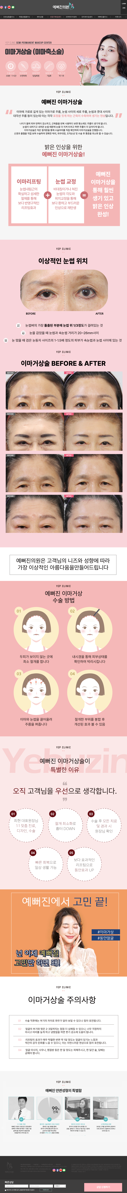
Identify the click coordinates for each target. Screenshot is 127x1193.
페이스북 (5, 7)
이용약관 (35, 1164)
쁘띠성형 (40, 17)
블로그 (12, 7)
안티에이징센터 (86, 17)
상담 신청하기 (103, 1187)
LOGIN (124, 3)
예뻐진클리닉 (102, 17)
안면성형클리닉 (8, 17)
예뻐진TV (9, 7)
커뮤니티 (118, 17)
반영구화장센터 (55, 17)
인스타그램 (1, 7)
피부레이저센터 (71, 17)
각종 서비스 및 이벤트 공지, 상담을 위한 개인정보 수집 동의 (20, 1190)
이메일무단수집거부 (47, 1164)
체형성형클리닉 (24, 17)
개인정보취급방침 (25, 1164)
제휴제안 (58, 1164)
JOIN (123, 8)
